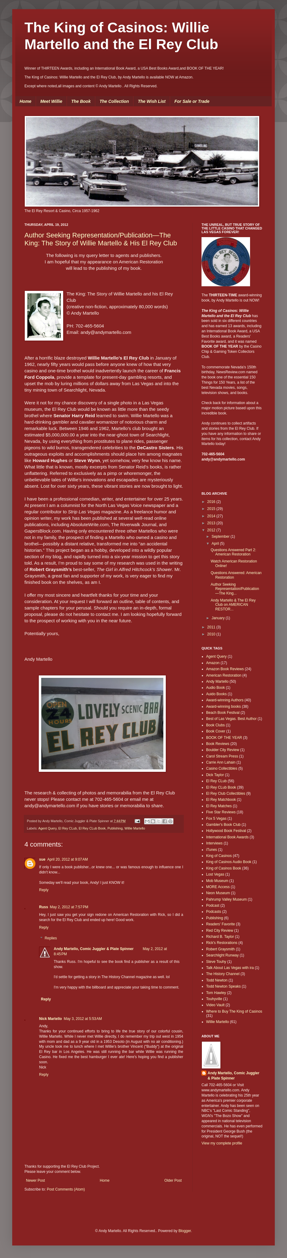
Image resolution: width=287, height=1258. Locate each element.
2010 (211, 634)
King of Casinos (219, 856)
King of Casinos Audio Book (228, 862)
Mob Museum (217, 881)
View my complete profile (222, 1143)
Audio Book (215, 687)
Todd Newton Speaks (223, 986)
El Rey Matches (219, 806)
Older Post (173, 1180)
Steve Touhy (216, 962)
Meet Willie (51, 101)
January (219, 618)
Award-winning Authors (225, 700)
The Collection (114, 101)
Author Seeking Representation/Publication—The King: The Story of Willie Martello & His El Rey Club (100, 239)
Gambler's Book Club (223, 824)
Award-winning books (223, 706)
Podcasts (213, 911)
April (216, 543)
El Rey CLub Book (92, 828)
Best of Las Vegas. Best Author (231, 719)
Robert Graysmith (220, 949)
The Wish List (151, 101)
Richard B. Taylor (220, 936)
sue (42, 859)
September (221, 536)
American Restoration (223, 675)
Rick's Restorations (221, 943)
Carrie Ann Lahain (220, 762)
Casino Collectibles (221, 768)
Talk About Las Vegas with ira (230, 968)
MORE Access (218, 887)
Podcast (212, 905)
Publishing (115, 828)
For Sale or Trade (191, 101)
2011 (211, 627)
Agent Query (47, 828)
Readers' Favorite (220, 924)
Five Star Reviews (221, 812)
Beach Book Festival (222, 712)
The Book (81, 101)
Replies (51, 938)
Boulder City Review (222, 750)
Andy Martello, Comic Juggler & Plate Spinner (93, 949)
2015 (211, 509)
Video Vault (215, 1005)
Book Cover (215, 731)
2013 (211, 523)
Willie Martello (135, 828)
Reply (44, 890)
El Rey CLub (67, 828)
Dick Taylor (215, 775)
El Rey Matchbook (221, 799)
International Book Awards (227, 837)
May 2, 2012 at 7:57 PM (69, 907)
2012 (211, 530)
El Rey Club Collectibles (225, 793)
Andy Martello (217, 681)
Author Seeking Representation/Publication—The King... (235, 588)
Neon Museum (218, 893)
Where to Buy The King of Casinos (234, 1011)
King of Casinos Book (223, 868)
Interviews (214, 843)
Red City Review (219, 930)
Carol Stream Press (222, 756)
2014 (211, 516)
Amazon (213, 663)
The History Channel (222, 974)
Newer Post (35, 1180)
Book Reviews (217, 744)
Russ (43, 907)
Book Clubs (215, 725)
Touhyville (214, 999)
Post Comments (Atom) (66, 1189)
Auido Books (216, 694)
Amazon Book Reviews (225, 669)
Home (25, 101)
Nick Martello (50, 1019)
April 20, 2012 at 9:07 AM (67, 859)
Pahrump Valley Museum (226, 899)
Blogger (184, 1231)
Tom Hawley (216, 993)
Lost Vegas (215, 874)
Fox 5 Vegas (216, 818)
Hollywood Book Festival (226, 831)
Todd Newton (216, 980)
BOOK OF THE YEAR (224, 738)
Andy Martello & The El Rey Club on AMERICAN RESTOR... (233, 604)
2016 (211, 502)
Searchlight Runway (222, 955)
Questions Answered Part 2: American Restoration (233, 552)
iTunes (211, 850)
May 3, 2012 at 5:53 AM (83, 1019)
